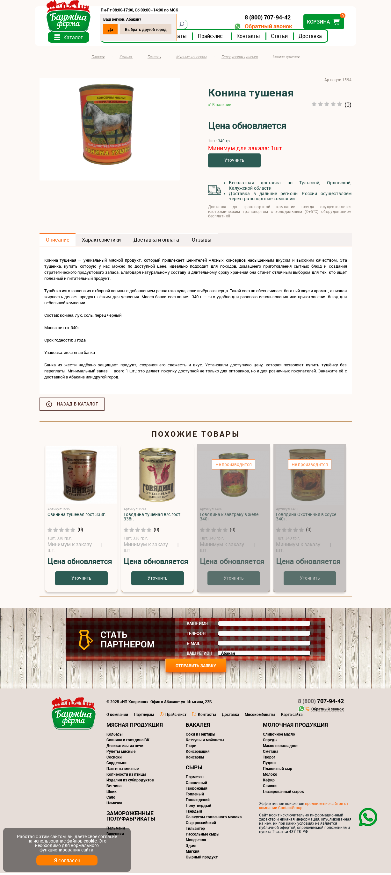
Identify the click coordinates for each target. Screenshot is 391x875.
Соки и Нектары (200, 735)
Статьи (283, 37)
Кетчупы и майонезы (205, 741)
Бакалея (198, 726)
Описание (57, 241)
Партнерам (144, 716)
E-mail (193, 645)
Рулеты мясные (120, 753)
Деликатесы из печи (124, 747)
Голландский (198, 801)
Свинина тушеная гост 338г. (76, 516)
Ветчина (113, 787)
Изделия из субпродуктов (130, 781)
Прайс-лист (216, 37)
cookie (90, 841)
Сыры (194, 769)
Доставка (314, 37)
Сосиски (114, 758)
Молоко (270, 776)
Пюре (191, 747)
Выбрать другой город (150, 29)
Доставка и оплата (156, 241)
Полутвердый (198, 807)
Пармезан (195, 778)
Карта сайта (291, 716)
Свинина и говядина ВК (127, 741)
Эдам (191, 847)
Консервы (195, 758)
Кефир (269, 781)
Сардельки (116, 764)
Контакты (252, 37)
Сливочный (196, 784)
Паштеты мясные (122, 770)
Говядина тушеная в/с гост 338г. (152, 518)
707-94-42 (321, 703)
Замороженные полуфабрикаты (130, 817)
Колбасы (114, 735)
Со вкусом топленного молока (214, 818)
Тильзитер (195, 830)
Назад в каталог (77, 406)
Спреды (270, 741)
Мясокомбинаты (260, 716)
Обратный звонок (264, 26)
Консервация (198, 753)
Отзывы (202, 241)
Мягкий (192, 853)
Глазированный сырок (283, 793)
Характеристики (101, 241)
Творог (269, 758)
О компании (117, 716)
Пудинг (269, 764)
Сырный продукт (202, 858)
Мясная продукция (134, 726)
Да (114, 29)
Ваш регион (199, 655)
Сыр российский (201, 824)
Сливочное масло (279, 735)
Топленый (195, 795)
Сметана (270, 753)
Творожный (196, 790)
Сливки (270, 787)
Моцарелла (196, 841)
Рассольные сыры (203, 835)
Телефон (196, 635)
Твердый (194, 812)
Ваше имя (197, 625)
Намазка (114, 804)
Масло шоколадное (280, 747)
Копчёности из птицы (126, 776)
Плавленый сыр (277, 770)
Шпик (111, 793)
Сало (110, 798)
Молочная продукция (295, 726)
